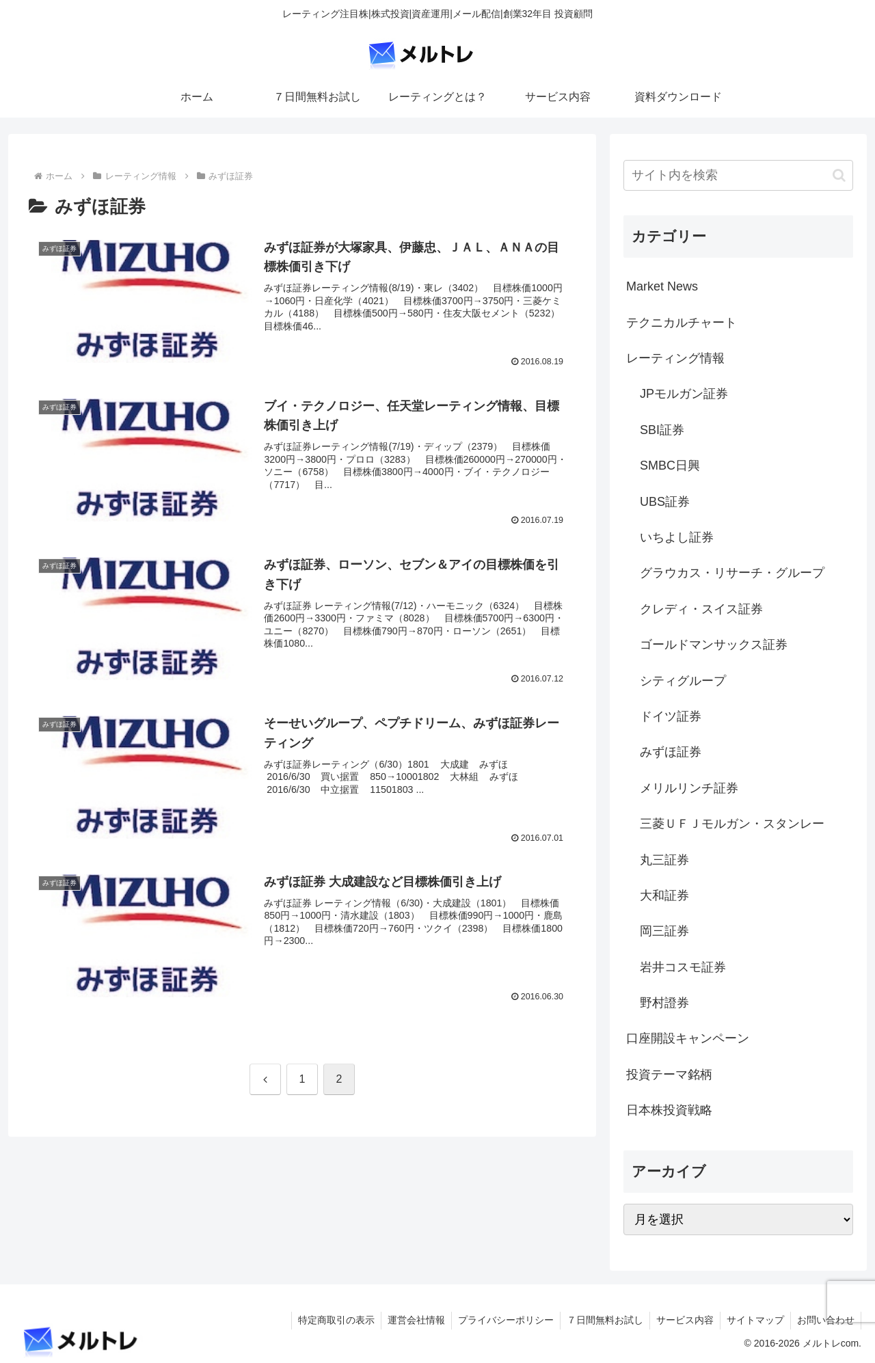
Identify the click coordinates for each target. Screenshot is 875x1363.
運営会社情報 (409, 1319)
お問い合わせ (825, 1319)
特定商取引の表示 (327, 1319)
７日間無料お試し (600, 1319)
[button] (839, 175)
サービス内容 (681, 1319)
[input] (738, 175)
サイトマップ (753, 1319)
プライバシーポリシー (500, 1319)
